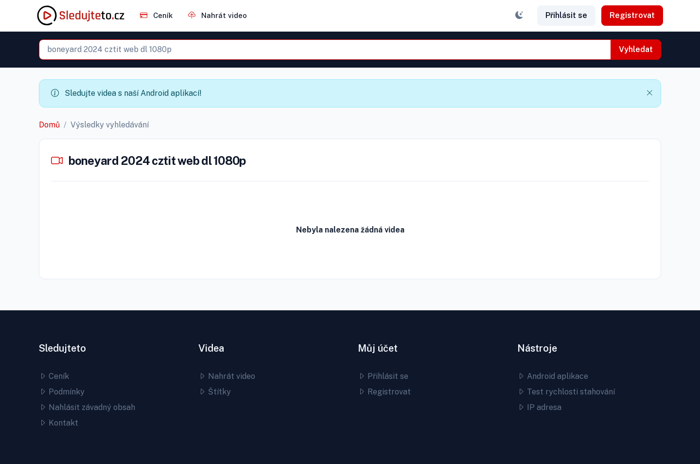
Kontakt (58, 423)
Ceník (156, 15)
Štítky (214, 391)
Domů (49, 124)
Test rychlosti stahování (566, 391)
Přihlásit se (566, 15)
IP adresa (539, 407)
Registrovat (632, 15)
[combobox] (325, 49)
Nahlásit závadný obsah (87, 407)
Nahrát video (217, 15)
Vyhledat (636, 49)
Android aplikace (552, 376)
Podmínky (62, 391)
